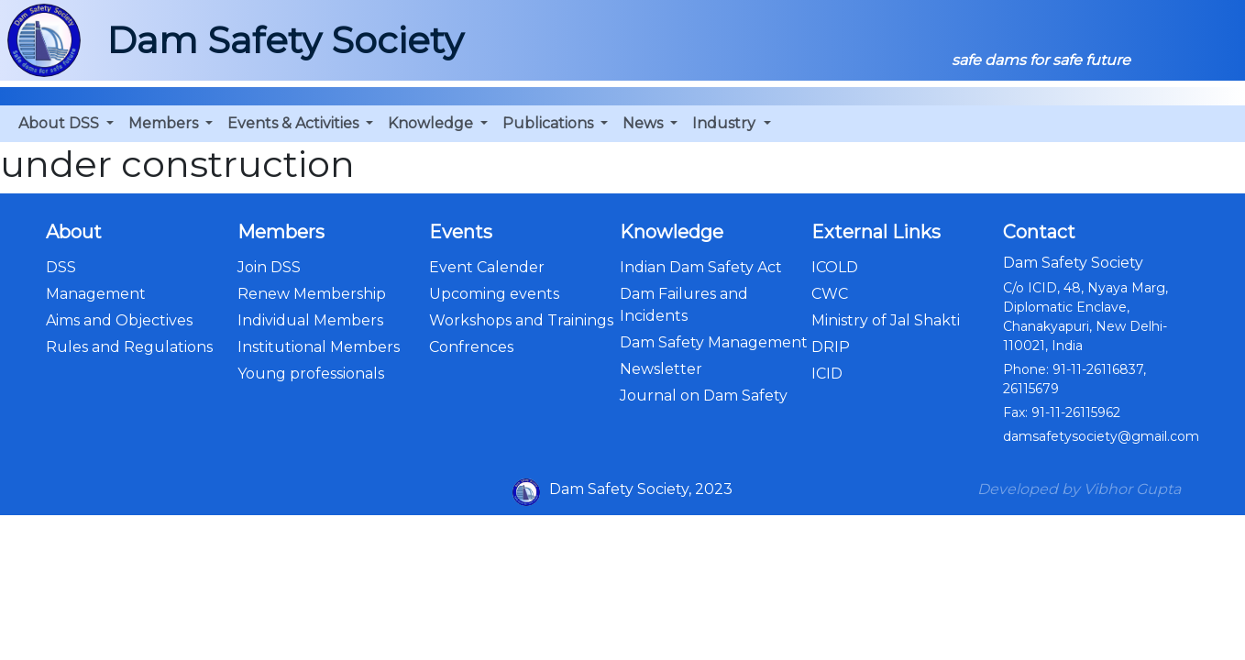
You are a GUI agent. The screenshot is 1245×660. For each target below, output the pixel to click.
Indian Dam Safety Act (701, 267)
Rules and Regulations (129, 347)
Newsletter (661, 369)
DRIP (830, 347)
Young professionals (310, 373)
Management (96, 293)
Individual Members (310, 320)
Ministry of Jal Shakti (885, 320)
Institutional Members (318, 347)
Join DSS (269, 267)
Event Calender (487, 267)
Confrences (471, 347)
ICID (827, 373)
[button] (66, 123)
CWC (829, 293)
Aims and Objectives (119, 320)
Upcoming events (494, 293)
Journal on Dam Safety (704, 395)
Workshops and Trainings (521, 320)
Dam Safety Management (714, 342)
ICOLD (834, 267)
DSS (61, 267)
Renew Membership (311, 293)
